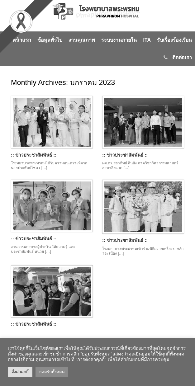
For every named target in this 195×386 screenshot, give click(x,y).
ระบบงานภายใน (119, 40)
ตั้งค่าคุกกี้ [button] (20, 372)
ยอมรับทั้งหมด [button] (51, 372)
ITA (147, 40)
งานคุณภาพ (82, 40)
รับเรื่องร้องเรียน (174, 40)
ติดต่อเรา (178, 57)
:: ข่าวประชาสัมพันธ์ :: (33, 155)
